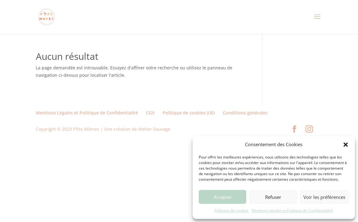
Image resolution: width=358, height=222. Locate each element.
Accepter (223, 197)
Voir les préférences (324, 197)
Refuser (273, 197)
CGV (150, 113)
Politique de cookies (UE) (189, 113)
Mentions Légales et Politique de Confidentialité (292, 210)
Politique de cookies (231, 210)
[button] (346, 145)
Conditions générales (245, 113)
